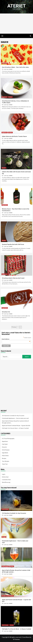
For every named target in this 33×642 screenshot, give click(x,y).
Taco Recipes (5, 461)
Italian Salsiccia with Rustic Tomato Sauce (14, 136)
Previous (14, 327)
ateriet (10, 69)
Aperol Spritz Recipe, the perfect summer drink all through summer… (15, 422)
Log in (3, 474)
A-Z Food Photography (8, 438)
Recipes (10, 97)
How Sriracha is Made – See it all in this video (15, 67)
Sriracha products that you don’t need (13, 278)
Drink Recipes (6, 450)
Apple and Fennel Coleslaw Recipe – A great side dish (16, 425)
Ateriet (16, 6)
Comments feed (6, 479)
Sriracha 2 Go (6, 312)
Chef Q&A (5, 444)
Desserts (4, 447)
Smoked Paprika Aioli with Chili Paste (13, 244)
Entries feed (5, 477)
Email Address (16, 339)
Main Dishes (5, 455)
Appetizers (4, 97)
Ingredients (4, 63)
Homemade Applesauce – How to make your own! (15, 418)
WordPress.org (6, 482)
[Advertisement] (16, 23)
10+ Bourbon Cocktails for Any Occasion (13, 415)
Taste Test (5, 464)
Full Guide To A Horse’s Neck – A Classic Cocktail (15, 428)
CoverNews (26, 637)
